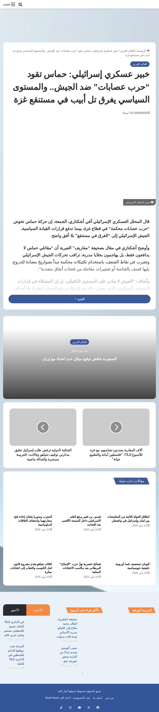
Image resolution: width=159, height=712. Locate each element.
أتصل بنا (97, 697)
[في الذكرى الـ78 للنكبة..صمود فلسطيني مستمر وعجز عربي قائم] (38, 627)
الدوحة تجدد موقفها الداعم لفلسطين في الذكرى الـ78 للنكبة (16, 655)
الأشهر (15, 610)
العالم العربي (127, 50)
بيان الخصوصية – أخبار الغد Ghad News (67, 697)
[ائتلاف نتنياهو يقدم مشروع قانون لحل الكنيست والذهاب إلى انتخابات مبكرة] (31, 548)
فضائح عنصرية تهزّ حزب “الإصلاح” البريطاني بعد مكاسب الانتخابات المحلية (80, 568)
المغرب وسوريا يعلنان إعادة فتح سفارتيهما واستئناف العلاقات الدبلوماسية (33, 520)
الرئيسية (143, 50)
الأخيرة (38, 610)
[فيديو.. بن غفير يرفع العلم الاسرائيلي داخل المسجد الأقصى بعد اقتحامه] (79, 501)
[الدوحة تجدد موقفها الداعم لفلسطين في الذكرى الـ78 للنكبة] (38, 652)
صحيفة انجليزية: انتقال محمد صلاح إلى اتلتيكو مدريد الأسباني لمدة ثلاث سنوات (67, 628)
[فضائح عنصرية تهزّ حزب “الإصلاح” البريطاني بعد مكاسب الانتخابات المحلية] (79, 548)
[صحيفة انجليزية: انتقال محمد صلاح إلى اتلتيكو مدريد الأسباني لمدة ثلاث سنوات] (91, 625)
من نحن (109, 697)
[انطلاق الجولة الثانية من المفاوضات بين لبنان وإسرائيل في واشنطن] (128, 501)
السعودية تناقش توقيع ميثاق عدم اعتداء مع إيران (79, 358)
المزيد (79, 299)
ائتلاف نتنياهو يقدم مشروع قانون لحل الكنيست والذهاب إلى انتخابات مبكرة (31, 568)
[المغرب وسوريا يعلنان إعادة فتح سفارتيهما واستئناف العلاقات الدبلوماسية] (31, 501)
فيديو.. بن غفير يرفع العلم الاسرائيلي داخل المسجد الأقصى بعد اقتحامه (81, 520)
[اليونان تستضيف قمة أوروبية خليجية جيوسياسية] (128, 548)
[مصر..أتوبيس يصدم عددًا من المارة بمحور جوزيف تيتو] (91, 653)
